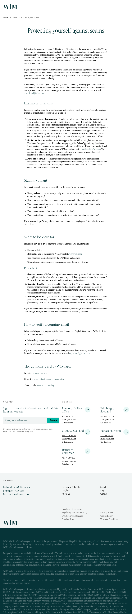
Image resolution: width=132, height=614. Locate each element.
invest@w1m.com (69, 419)
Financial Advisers (14, 490)
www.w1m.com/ (40, 373)
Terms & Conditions (109, 519)
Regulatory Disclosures (72, 509)
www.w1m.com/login (46, 385)
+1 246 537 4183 (68, 458)
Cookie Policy (106, 516)
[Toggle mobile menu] (127, 7)
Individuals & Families (16, 487)
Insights (65, 490)
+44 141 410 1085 (69, 436)
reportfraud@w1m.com (34, 93)
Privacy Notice (106, 512)
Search (103, 487)
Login (102, 490)
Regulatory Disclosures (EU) (74, 512)
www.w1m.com (75, 254)
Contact (103, 494)
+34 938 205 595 (106, 436)
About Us (66, 494)
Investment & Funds (71, 487)
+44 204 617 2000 (69, 416)
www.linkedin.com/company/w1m (49, 379)
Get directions (67, 423)
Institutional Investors (16, 494)
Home (5, 17)
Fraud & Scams (68, 519)
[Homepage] (10, 6)
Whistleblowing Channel (72, 516)
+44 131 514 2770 (107, 416)
